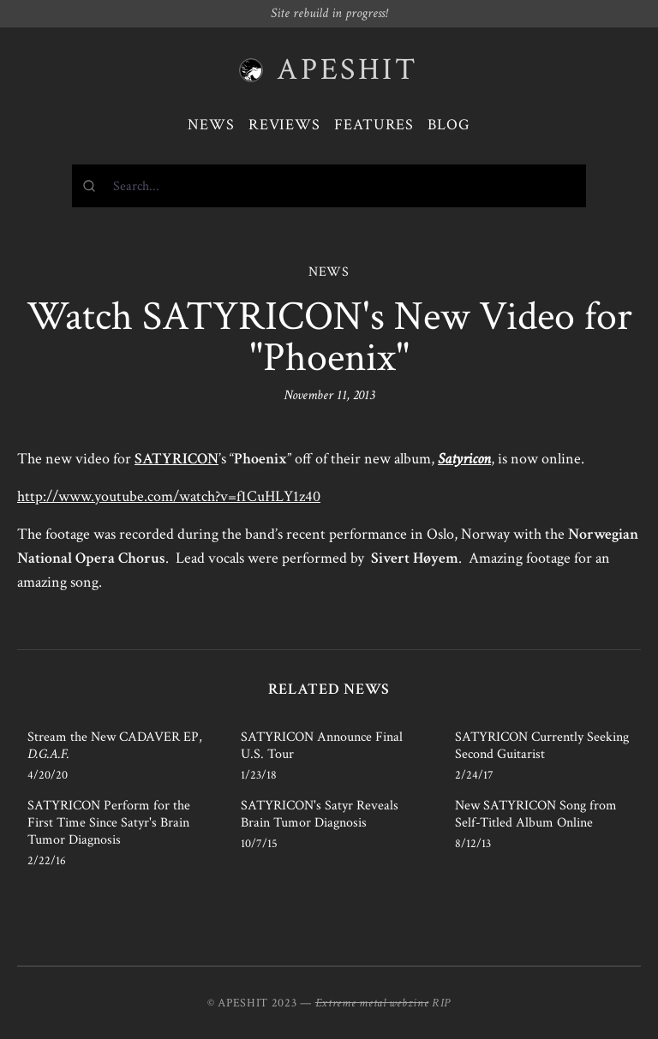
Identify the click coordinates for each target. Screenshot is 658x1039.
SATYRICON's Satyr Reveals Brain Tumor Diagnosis (319, 814)
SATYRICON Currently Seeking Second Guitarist (542, 745)
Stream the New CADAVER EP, (114, 745)
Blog (449, 124)
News (211, 124)
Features (374, 124)
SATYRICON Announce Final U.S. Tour (322, 745)
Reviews (284, 124)
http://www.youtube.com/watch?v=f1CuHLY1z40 (168, 496)
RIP (441, 1003)
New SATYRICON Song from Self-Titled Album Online (536, 814)
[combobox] (329, 185)
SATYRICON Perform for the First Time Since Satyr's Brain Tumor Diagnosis (108, 823)
